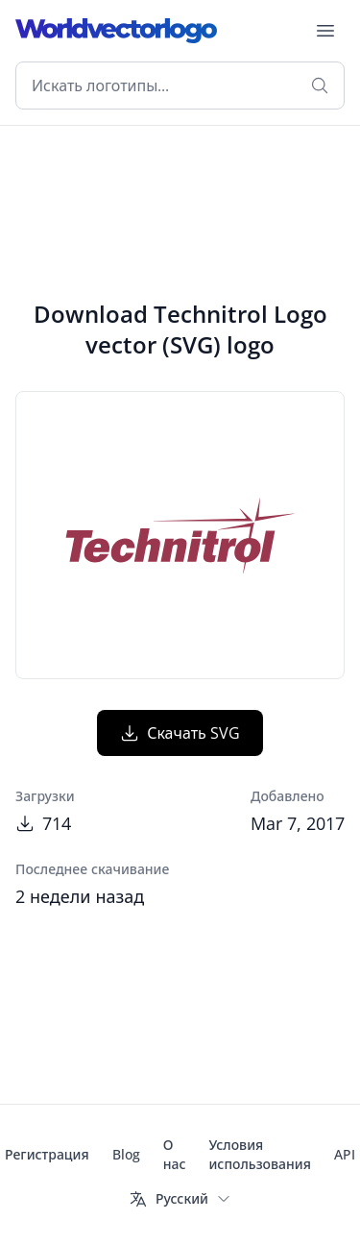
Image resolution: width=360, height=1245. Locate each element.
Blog (126, 1154)
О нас (174, 1154)
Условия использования (259, 1154)
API (344, 1154)
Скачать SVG (180, 733)
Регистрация (47, 1154)
